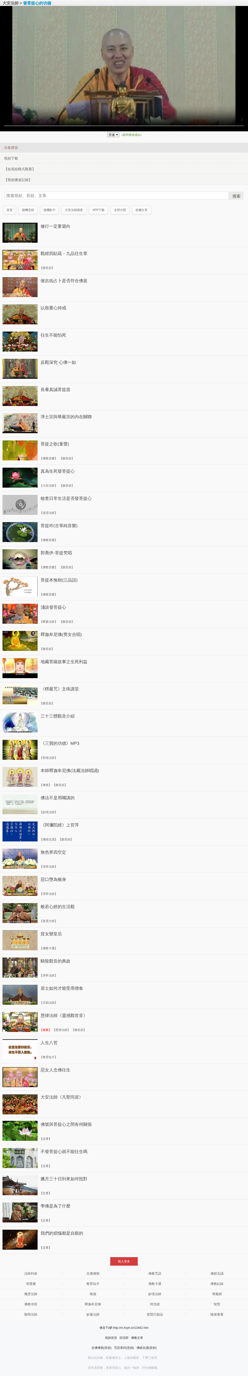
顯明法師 (30, 1314)
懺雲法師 (30, 1294)
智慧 (217, 1304)
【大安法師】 (49, 485)
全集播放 (11, 148)
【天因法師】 (49, 1002)
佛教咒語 (154, 1273)
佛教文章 (137, 1338)
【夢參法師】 (49, 621)
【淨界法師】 (49, 866)
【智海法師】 (49, 758)
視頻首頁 (111, 1338)
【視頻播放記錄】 (18, 180)
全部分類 (120, 210)
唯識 (93, 1294)
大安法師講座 (74, 210)
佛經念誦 (216, 1273)
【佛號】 (46, 785)
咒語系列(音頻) (124, 1348)
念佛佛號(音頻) (101, 1348)
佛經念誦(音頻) (147, 1348)
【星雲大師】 (49, 921)
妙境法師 (154, 1294)
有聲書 (31, 1283)
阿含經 (155, 1304)
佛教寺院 (30, 1304)
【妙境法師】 (49, 812)
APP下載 (99, 210)
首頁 (10, 210)
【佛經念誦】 (49, 839)
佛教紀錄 (216, 1283)
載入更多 (124, 1261)
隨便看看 (216, 1314)
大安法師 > (12, 3)
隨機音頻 (28, 210)
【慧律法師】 (61, 1030)
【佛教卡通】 (49, 948)
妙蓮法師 (92, 1314)
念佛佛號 (92, 1273)
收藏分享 (142, 210)
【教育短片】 (49, 1057)
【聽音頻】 (47, 268)
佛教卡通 (154, 1283)
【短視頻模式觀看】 (20, 169)
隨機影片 (50, 210)
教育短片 (92, 1283)
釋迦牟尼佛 (93, 1304)
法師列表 (30, 1273)
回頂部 (124, 1338)
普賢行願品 (155, 1314)
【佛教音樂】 (49, 458)
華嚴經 (217, 1294)
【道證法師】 (49, 513)
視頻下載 (11, 158)
